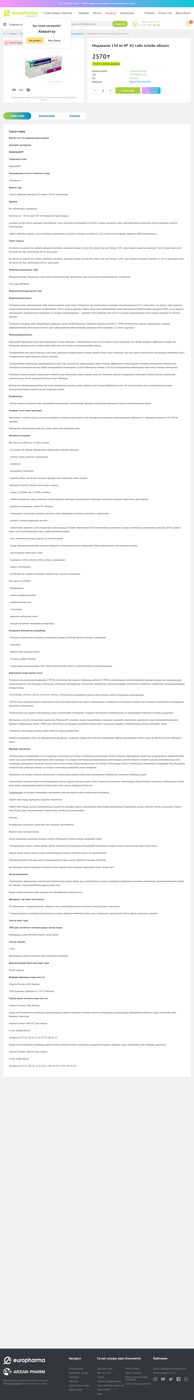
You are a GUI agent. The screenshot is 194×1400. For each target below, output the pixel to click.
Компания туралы (78, 1372)
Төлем (100, 1377)
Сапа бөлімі (103, 1389)
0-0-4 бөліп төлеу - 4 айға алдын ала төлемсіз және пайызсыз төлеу (97, 3)
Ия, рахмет (35, 40)
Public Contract (133, 1372)
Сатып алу (128, 90)
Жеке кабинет (183, 13)
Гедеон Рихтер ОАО (140, 81)
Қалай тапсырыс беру (109, 1381)
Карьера (73, 1381)
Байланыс (84, 13)
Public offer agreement (138, 1383)
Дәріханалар (127, 13)
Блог (99, 1393)
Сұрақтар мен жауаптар (110, 1385)
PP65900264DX (13, 1383)
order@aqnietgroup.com (173, 1368)
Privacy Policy (132, 1368)
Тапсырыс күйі (165, 12)
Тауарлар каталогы (16, 24)
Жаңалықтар (76, 1368)
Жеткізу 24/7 (104, 1372)
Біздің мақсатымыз (79, 1385)
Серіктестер (75, 1389)
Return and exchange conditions (136, 1378)
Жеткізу (97, 13)
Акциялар (110, 13)
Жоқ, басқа (54, 40)
